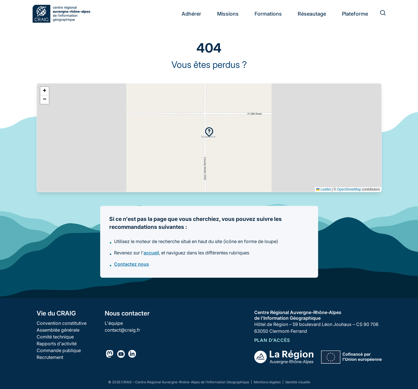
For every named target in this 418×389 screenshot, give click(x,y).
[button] (209, 132)
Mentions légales (268, 382)
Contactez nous (131, 264)
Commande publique (59, 350)
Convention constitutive (62, 323)
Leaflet (323, 189)
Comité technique (55, 337)
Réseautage (312, 14)
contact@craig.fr (122, 330)
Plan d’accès (272, 340)
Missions (228, 14)
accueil (151, 253)
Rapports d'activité (57, 343)
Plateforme (355, 14)
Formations (268, 14)
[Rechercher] (379, 13)
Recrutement (50, 357)
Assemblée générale (58, 330)
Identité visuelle (297, 382)
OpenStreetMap (349, 189)
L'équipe (114, 323)
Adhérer (191, 14)
